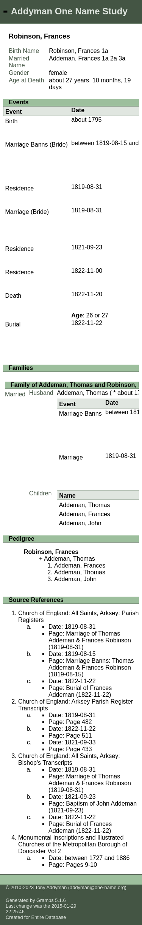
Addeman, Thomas (82, 393)
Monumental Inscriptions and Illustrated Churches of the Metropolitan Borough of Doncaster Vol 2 (72, 844)
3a (122, 58)
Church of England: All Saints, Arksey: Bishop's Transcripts (69, 759)
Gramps (45, 900)
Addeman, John (80, 523)
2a (113, 58)
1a (104, 51)
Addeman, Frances (84, 514)
